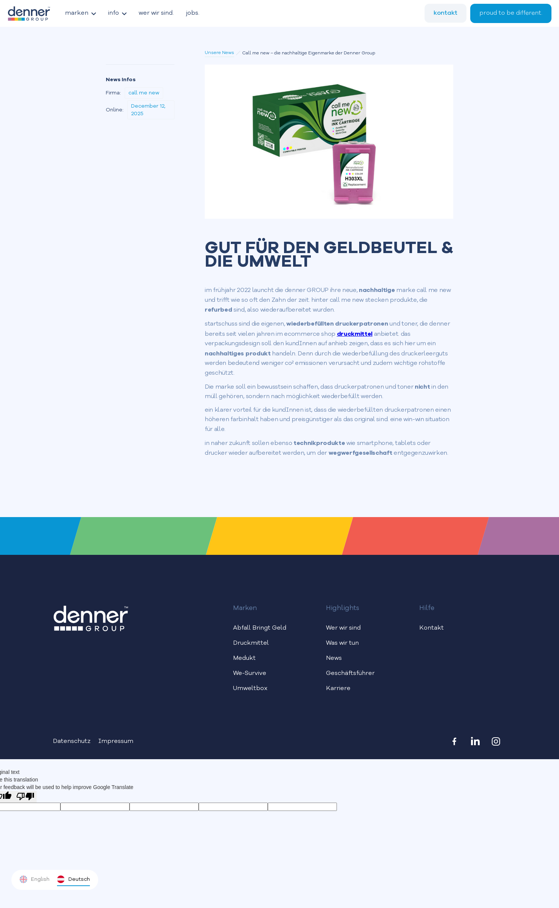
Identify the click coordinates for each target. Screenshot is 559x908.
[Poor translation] (25, 797)
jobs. (192, 13)
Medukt (244, 658)
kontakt (445, 13)
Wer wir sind (343, 628)
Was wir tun (342, 643)
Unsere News (219, 53)
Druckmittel (251, 643)
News (334, 658)
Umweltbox (250, 689)
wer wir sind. (156, 13)
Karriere (338, 689)
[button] (80, 13)
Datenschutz (72, 741)
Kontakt (431, 628)
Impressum (115, 741)
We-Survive (249, 673)
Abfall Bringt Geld (259, 628)
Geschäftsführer (350, 673)
